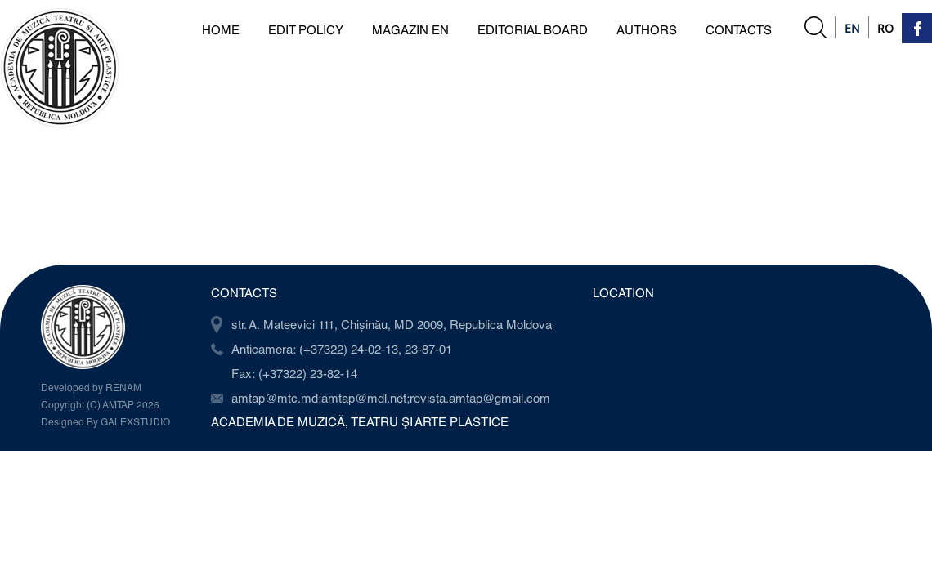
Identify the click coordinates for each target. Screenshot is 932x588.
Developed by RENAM (91, 387)
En (852, 28)
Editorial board (532, 29)
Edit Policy (305, 29)
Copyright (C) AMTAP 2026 (100, 404)
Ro (885, 28)
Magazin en (410, 29)
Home (221, 29)
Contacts (739, 29)
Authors (646, 29)
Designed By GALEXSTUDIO (105, 421)
